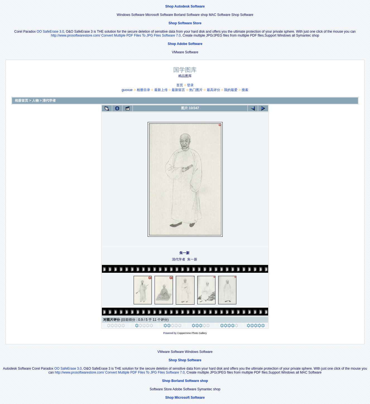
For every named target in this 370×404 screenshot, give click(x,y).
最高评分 (213, 90)
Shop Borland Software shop (185, 381)
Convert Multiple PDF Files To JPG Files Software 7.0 (141, 35)
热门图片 (196, 90)
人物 (35, 100)
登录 (190, 85)
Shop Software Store (185, 23)
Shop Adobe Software (185, 44)
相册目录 (143, 90)
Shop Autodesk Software (185, 6)
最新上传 (161, 90)
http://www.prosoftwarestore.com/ (75, 35)
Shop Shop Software (185, 360)
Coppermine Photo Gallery (192, 333)
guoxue (127, 90)
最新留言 (178, 90)
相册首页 (21, 100)
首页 (179, 85)
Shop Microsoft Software (185, 398)
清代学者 (49, 100)
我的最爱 (230, 90)
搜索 (245, 90)
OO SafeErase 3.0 (50, 32)
